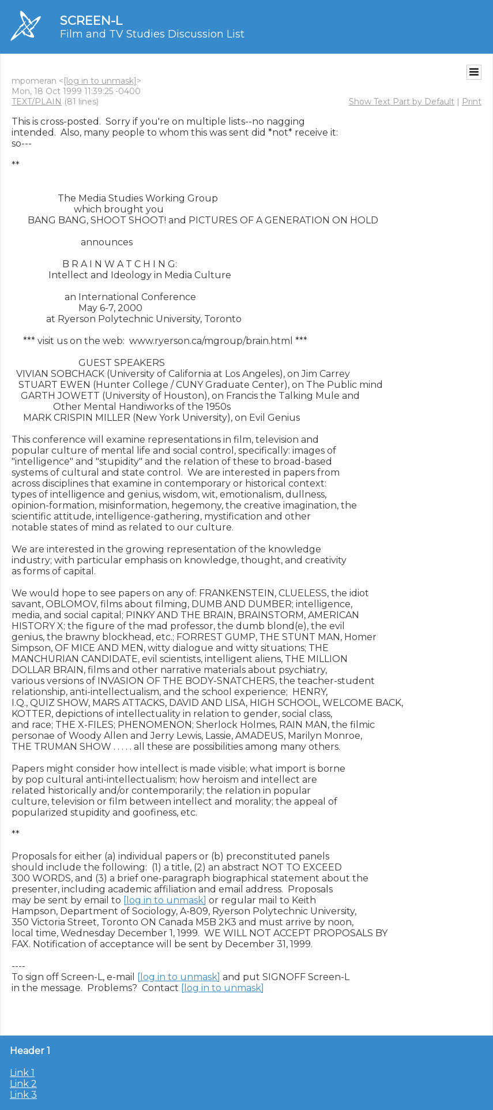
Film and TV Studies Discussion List (152, 34)
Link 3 (23, 1094)
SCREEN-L (91, 20)
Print (471, 101)
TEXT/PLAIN (37, 101)
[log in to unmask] (100, 81)
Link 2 (23, 1083)
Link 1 (22, 1072)
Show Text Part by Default (401, 101)
